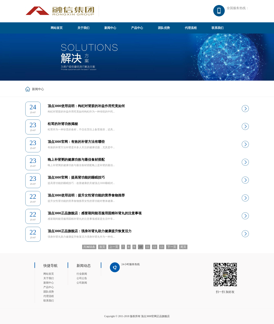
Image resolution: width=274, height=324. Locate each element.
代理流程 (191, 27)
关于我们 (83, 27)
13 (161, 246)
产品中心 (137, 27)
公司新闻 (82, 282)
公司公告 (82, 278)
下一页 (171, 246)
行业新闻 (82, 273)
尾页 (183, 246)
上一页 (113, 246)
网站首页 (57, 27)
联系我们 (218, 27)
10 (140, 246)
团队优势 (164, 27)
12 (154, 246)
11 (147, 246)
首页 (102, 246)
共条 (89, 246)
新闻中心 (110, 27)
